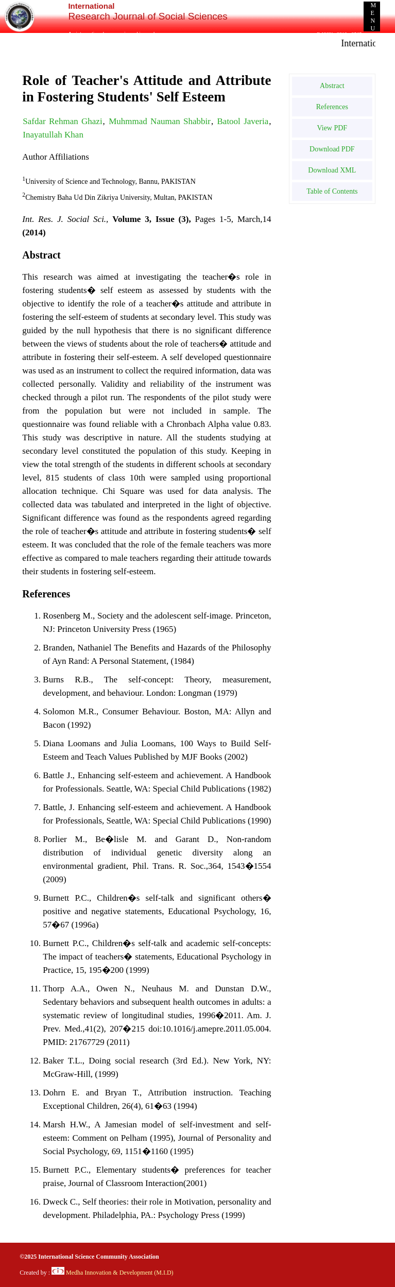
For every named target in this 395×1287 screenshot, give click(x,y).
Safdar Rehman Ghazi (62, 121)
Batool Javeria (243, 121)
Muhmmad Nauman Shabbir (160, 121)
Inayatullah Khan (53, 135)
